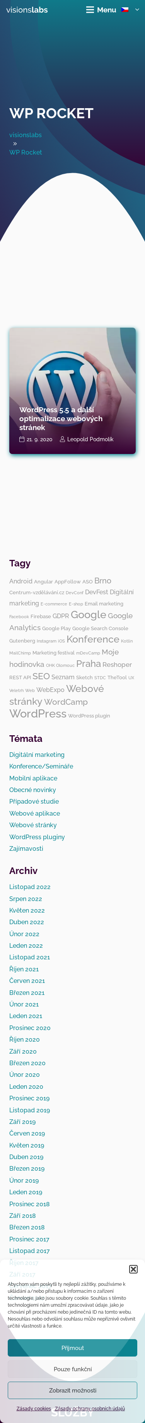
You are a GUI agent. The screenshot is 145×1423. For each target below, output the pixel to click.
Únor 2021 (24, 1004)
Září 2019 (22, 1121)
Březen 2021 (26, 992)
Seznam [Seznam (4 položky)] (63, 677)
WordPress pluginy (37, 837)
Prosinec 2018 (29, 1204)
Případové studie (34, 801)
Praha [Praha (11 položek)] (88, 663)
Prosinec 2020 (30, 1028)
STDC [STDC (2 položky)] (100, 677)
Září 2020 (23, 1051)
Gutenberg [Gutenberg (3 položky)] (22, 641)
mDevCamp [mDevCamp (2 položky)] (88, 653)
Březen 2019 (26, 1168)
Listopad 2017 (29, 1251)
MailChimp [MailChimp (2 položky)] (20, 653)
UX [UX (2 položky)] (131, 677)
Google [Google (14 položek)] (88, 615)
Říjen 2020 (24, 1039)
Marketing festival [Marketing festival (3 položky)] (53, 652)
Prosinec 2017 (29, 1239)
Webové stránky (33, 825)
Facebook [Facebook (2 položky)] (19, 616)
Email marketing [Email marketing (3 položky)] (104, 603)
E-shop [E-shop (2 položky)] (76, 604)
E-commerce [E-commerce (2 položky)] (54, 604)
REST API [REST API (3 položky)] (20, 677)
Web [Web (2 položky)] (30, 690)
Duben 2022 (26, 922)
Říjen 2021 (24, 969)
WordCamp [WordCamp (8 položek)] (66, 702)
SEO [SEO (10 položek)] (41, 676)
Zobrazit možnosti (72, 1390)
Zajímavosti (26, 848)
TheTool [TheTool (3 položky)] (117, 677)
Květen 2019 (26, 1145)
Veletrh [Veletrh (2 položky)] (16, 690)
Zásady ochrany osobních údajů (90, 1408)
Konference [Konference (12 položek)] (93, 639)
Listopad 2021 (29, 957)
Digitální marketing (37, 754)
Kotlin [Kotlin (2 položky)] (127, 641)
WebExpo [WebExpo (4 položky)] (50, 690)
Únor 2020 (24, 1074)
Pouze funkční (73, 1369)
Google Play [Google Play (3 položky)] (56, 628)
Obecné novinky (32, 790)
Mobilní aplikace (33, 778)
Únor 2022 (24, 934)
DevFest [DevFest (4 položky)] (96, 592)
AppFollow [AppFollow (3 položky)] (68, 581)
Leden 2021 (25, 1016)
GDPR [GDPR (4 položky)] (61, 616)
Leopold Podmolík (90, 439)
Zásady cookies (34, 1408)
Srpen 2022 (25, 899)
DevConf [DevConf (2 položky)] (75, 592)
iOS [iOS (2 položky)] (61, 641)
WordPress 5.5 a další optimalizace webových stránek (60, 418)
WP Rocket (51, 113)
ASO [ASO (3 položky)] (87, 581)
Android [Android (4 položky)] (20, 581)
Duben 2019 (26, 1157)
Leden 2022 (26, 945)
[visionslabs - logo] (27, 10)
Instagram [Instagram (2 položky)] (46, 641)
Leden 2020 (26, 1086)
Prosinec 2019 (29, 1098)
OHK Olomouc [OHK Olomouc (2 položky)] (60, 665)
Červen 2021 (27, 980)
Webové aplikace (34, 813)
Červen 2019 (27, 1133)
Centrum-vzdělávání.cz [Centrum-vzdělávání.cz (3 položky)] (36, 592)
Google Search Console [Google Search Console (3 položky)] (100, 628)
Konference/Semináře (41, 766)
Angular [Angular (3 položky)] (43, 581)
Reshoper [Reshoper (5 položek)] (117, 664)
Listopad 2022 (30, 887)
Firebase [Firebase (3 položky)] (41, 616)
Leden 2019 (25, 1192)
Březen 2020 (27, 1063)
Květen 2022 (27, 910)
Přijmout (72, 1348)
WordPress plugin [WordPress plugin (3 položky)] (89, 715)
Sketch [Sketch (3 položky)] (84, 677)
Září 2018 (22, 1215)
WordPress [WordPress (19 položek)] (38, 713)
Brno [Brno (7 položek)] (102, 580)
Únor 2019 (24, 1180)
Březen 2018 (27, 1227)
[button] (133, 1269)
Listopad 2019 (29, 1110)
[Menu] (101, 9)
